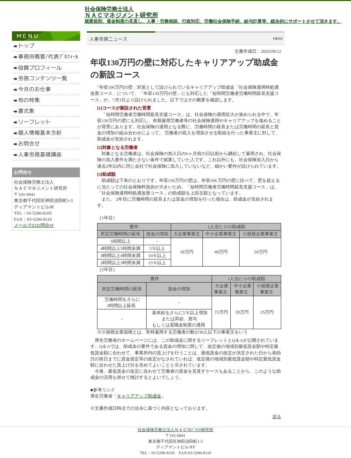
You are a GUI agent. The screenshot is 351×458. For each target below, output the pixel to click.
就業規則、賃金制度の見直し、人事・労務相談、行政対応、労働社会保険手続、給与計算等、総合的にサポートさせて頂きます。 (213, 21)
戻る (276, 416)
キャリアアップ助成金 (139, 395)
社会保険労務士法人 (109, 9)
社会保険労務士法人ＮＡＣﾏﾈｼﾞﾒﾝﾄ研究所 (175, 429)
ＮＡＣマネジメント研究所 (121, 15)
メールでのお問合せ (34, 225)
